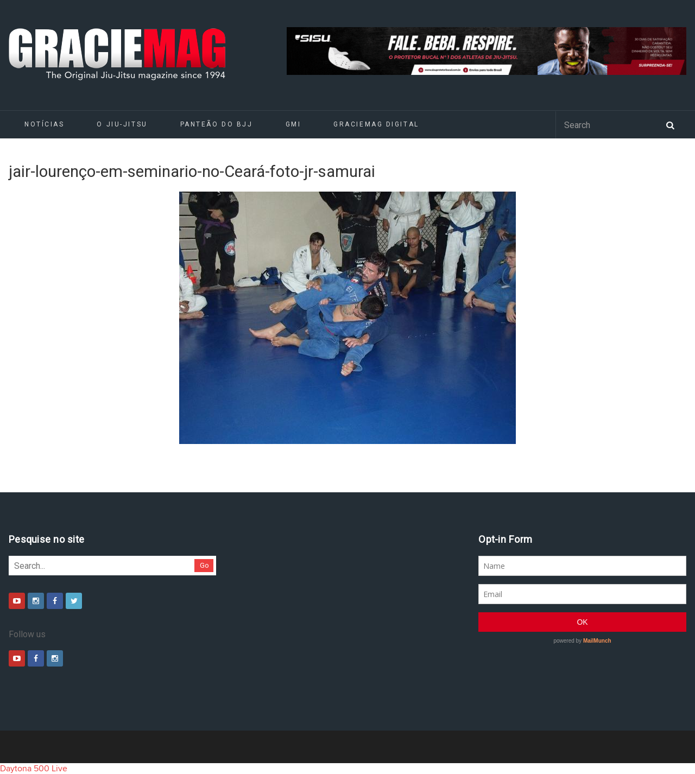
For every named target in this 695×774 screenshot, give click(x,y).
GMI (293, 124)
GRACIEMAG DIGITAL (376, 124)
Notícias (44, 124)
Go (204, 565)
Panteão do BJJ (216, 124)
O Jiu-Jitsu (122, 124)
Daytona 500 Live (33, 768)
